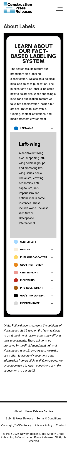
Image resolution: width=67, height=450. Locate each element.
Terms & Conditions (49, 418)
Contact (61, 425)
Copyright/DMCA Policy (16, 425)
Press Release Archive (39, 411)
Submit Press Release (19, 418)
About (18, 411)
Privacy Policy (43, 425)
